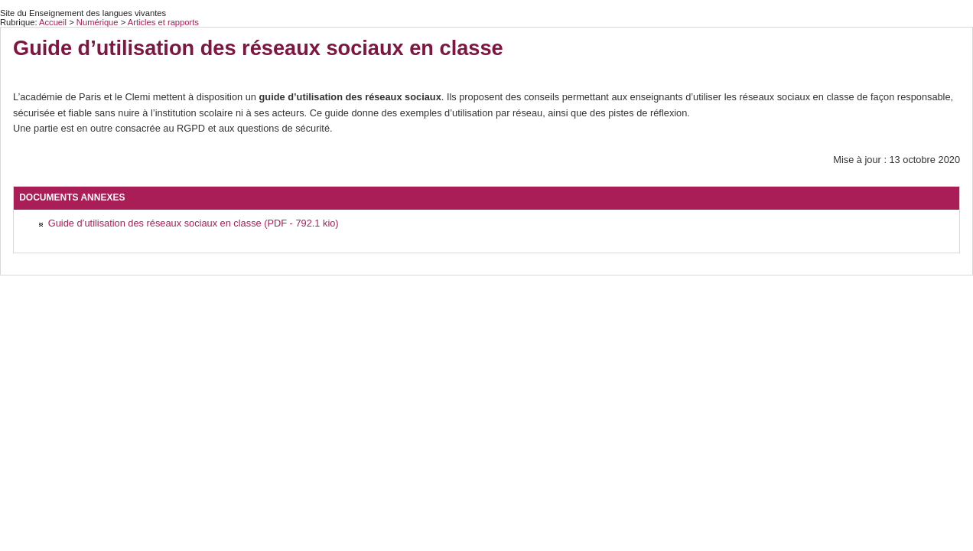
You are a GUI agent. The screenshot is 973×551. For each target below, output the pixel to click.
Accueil (53, 22)
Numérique (98, 22)
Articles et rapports (163, 22)
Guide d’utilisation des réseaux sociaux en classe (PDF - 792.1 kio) (193, 223)
